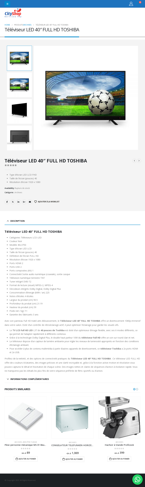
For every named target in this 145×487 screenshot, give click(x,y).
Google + (24, 201)
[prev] (134, 161)
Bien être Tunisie (30, 442)
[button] (7, 3)
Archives (18, 192)
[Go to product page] (26, 417)
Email (29, 201)
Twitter (12, 201)
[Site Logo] (13, 13)
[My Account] (131, 4)
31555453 (128, 13)
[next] (139, 161)
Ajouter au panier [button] (27, 459)
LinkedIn (18, 201)
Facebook (7, 201)
